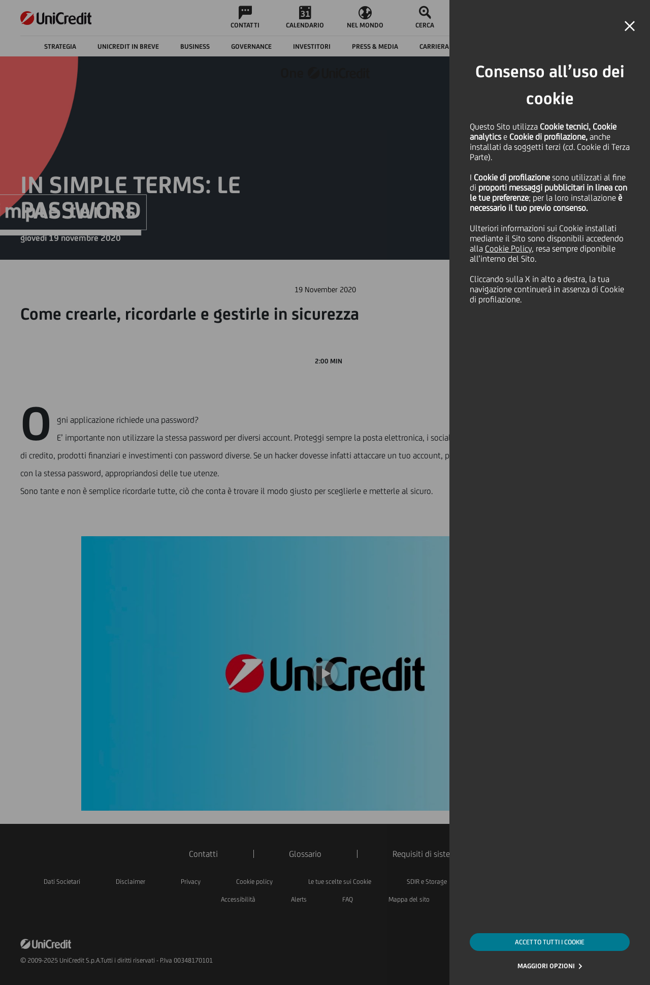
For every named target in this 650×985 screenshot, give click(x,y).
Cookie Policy (508, 248)
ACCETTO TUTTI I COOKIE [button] (549, 942)
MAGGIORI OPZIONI (546, 966)
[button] (630, 26)
